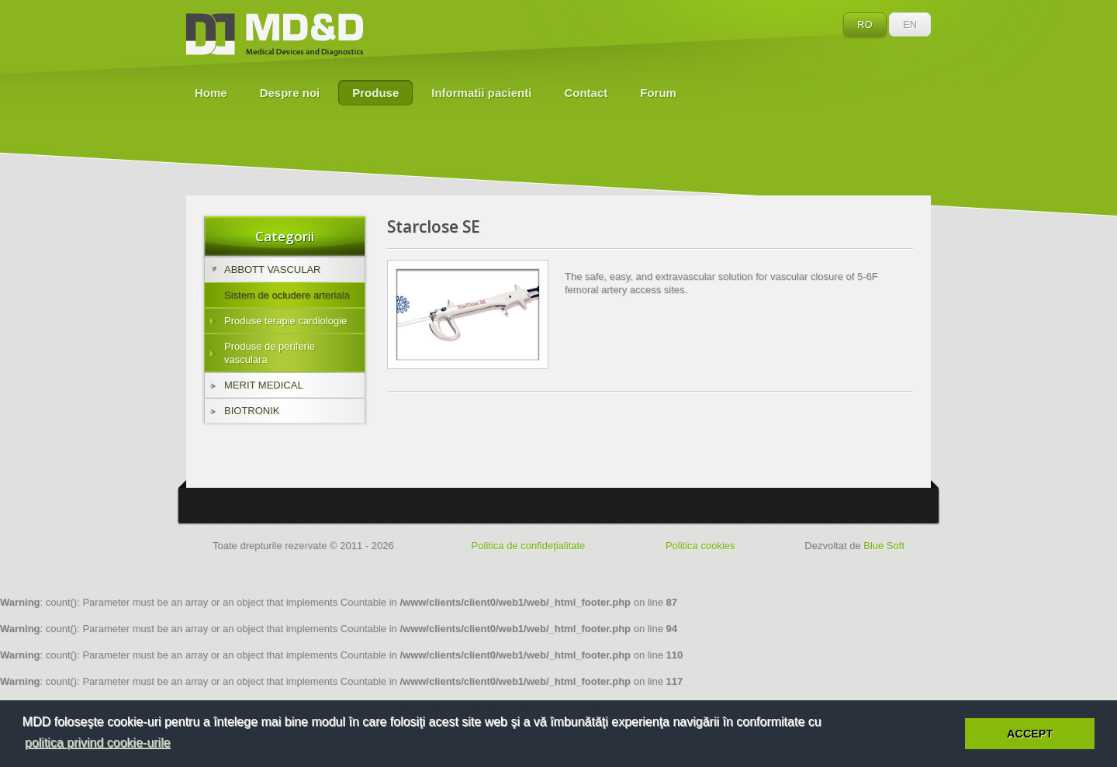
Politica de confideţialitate (529, 545)
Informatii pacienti (481, 92)
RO (865, 24)
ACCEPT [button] (1030, 733)
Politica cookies (700, 545)
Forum (658, 92)
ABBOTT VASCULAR (265, 269)
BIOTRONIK (245, 410)
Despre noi (290, 92)
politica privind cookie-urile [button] (98, 742)
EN (910, 24)
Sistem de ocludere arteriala (287, 295)
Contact (585, 92)
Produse (375, 92)
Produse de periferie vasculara (262, 352)
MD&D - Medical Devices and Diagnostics (274, 35)
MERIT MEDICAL (256, 385)
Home (211, 92)
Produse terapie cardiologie (278, 320)
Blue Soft (883, 545)
